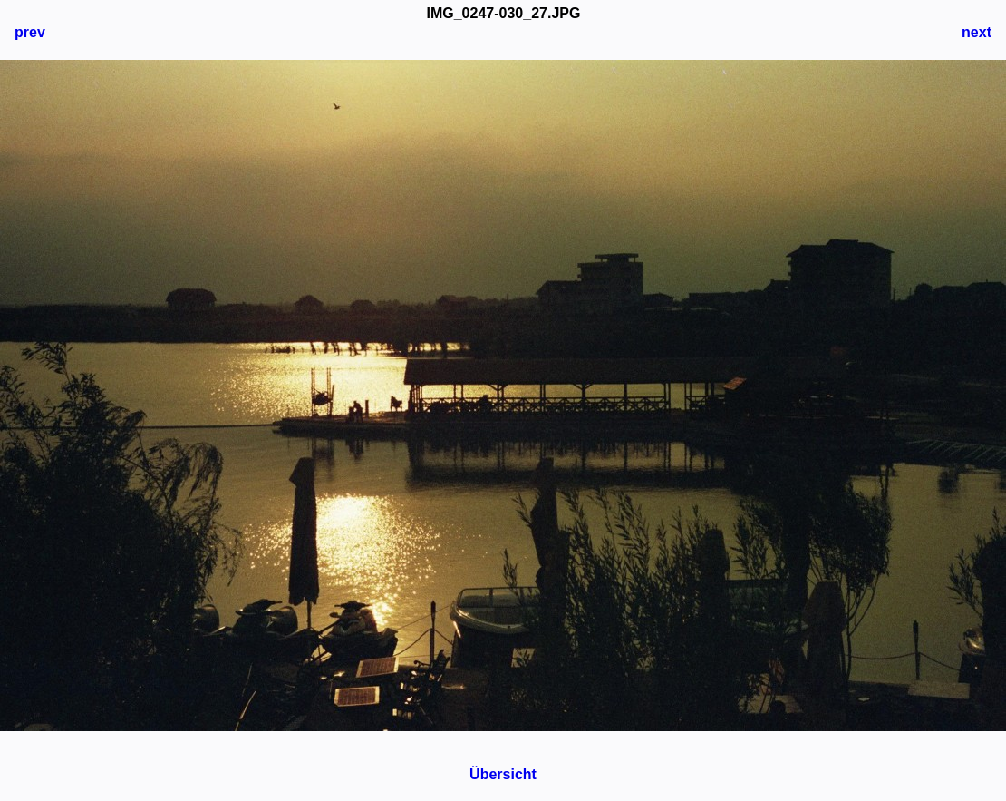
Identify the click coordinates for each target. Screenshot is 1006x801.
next (976, 32)
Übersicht (503, 774)
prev (30, 32)
